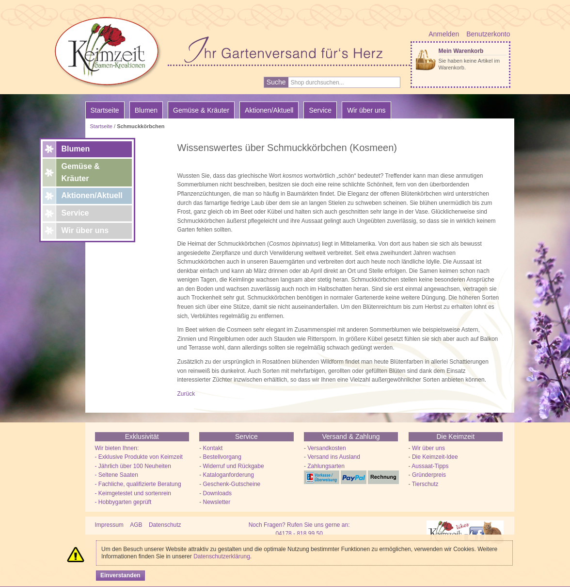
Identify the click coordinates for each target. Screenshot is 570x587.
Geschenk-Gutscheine (232, 484)
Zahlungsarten (326, 466)
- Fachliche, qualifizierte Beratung (138, 484)
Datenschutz (165, 524)
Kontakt (213, 448)
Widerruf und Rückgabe (233, 466)
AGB (136, 524)
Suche (276, 82)
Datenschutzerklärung (221, 556)
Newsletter (217, 502)
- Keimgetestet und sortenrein (133, 493)
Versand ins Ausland (333, 456)
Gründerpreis (429, 474)
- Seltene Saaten (116, 474)
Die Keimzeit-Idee (435, 456)
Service (75, 213)
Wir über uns (85, 230)
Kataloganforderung (228, 474)
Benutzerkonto (488, 34)
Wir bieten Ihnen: (117, 448)
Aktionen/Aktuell (92, 195)
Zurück (186, 393)
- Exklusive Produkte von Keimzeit (139, 456)
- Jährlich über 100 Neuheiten (133, 466)
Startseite (105, 110)
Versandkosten (326, 448)
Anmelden (443, 34)
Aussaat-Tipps (430, 466)
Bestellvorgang (222, 456)
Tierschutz (425, 484)
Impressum (109, 524)
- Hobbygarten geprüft (123, 502)
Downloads (217, 493)
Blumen (76, 149)
